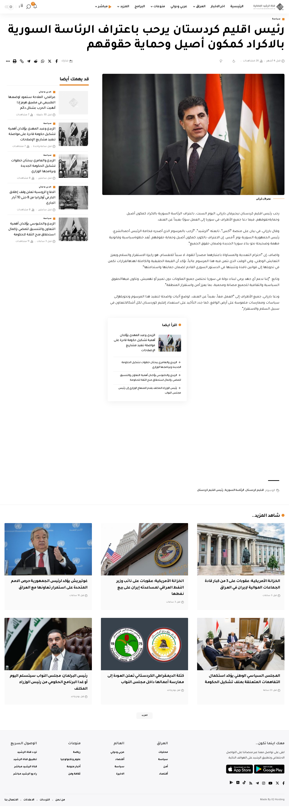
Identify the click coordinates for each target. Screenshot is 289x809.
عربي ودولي (45, 89)
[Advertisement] (193, 441)
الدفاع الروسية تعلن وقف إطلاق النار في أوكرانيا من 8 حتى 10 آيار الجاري (32, 195)
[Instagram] (262, 786)
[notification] (35, 7)
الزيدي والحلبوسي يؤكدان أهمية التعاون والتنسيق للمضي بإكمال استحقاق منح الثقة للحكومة (32, 227)
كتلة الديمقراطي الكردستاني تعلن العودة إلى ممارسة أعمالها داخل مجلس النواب (150, 683)
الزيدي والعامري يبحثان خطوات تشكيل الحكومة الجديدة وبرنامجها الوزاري (33, 163)
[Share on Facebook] (57, 61)
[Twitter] (277, 786)
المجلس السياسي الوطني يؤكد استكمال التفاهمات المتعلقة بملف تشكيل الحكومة (244, 683)
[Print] (15, 61)
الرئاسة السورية (234, 491)
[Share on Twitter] (50, 61)
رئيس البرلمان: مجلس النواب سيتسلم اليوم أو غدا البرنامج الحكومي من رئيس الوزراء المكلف (48, 683)
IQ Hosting (277, 802)
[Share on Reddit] (36, 61)
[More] (8, 61)
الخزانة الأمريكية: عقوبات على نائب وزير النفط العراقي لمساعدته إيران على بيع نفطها (145, 589)
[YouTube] (270, 786)
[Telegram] (256, 786)
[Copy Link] (22, 61)
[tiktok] (242, 786)
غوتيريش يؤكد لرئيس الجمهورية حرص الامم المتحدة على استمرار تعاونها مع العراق (48, 589)
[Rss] (249, 786)
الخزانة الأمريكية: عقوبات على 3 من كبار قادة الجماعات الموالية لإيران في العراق (241, 589)
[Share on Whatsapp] (43, 61)
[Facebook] (283, 786)
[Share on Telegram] (29, 61)
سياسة (274, 19)
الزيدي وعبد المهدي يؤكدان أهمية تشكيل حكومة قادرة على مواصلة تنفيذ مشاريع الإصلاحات (31, 132)
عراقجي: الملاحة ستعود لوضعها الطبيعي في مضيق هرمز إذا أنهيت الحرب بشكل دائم (32, 100)
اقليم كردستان (254, 491)
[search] (28, 7)
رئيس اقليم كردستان (210, 491)
